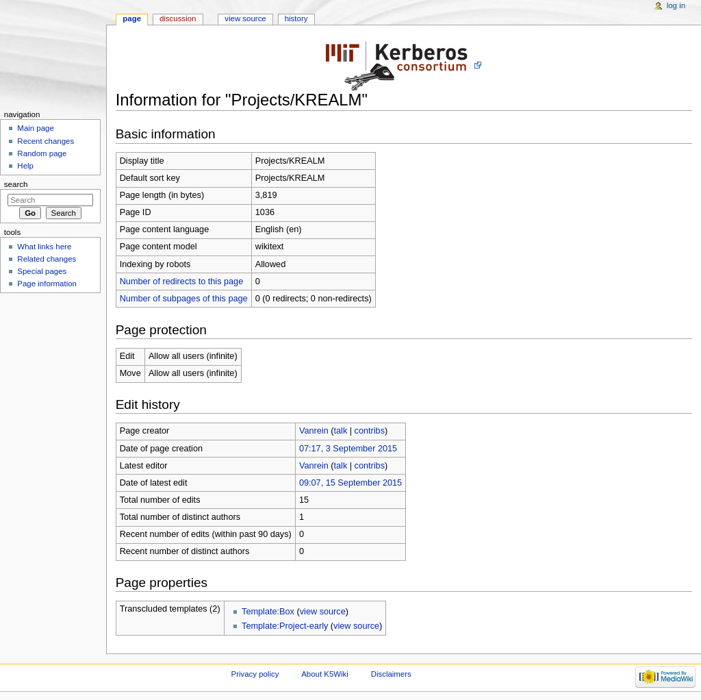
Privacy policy (255, 674)
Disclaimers (391, 674)
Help (25, 166)
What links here (44, 246)
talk (340, 431)
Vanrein (314, 431)
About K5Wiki (324, 674)
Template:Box (268, 611)
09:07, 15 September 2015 (350, 483)
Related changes (46, 259)
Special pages (41, 271)
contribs (370, 431)
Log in (676, 5)
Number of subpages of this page (184, 298)
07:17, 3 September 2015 (348, 448)
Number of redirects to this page (182, 281)
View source (245, 18)
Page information (47, 283)
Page (132, 18)
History (296, 18)
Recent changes (45, 141)
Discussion (178, 18)
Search (16, 184)
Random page (41, 153)
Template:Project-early (285, 626)
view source (323, 611)
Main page (35, 128)
